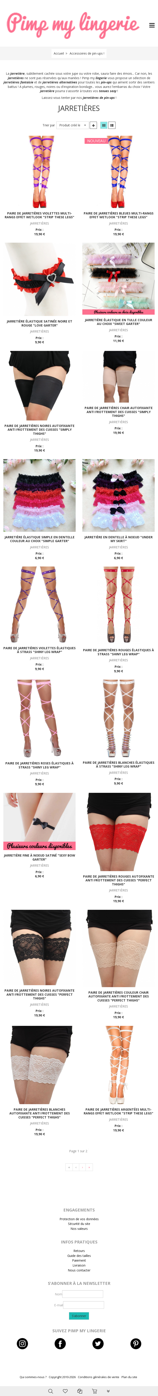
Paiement (79, 1260)
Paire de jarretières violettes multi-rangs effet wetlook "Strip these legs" (39, 215)
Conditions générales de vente (98, 1377)
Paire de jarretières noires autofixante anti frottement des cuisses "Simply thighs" (39, 430)
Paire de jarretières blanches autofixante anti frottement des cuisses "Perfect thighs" (39, 1113)
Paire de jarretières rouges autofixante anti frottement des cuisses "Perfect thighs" (118, 880)
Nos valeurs (79, 1228)
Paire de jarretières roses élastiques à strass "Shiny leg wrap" (39, 765)
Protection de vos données (79, 1219)
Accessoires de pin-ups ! (87, 53)
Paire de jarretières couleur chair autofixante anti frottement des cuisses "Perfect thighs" (118, 996)
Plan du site (129, 1377)
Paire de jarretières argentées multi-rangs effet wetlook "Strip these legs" (118, 1111)
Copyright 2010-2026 (62, 1377)
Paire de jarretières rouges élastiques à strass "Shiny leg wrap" (118, 652)
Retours (79, 1251)
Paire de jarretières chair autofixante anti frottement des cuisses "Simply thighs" (119, 412)
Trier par (49, 125)
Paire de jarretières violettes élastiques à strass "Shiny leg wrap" (39, 650)
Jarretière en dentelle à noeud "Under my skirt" (118, 539)
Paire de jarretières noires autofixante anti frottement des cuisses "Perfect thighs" (39, 994)
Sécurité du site (79, 1224)
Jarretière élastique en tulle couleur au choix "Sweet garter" (118, 322)
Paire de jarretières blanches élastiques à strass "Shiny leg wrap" (118, 764)
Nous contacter (79, 1270)
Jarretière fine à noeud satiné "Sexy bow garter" (39, 857)
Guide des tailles (79, 1256)
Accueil (59, 53)
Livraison (79, 1265)
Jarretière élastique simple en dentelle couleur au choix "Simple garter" (39, 539)
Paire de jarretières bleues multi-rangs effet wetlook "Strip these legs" (119, 215)
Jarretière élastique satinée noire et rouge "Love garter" (39, 323)
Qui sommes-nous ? (33, 1377)
